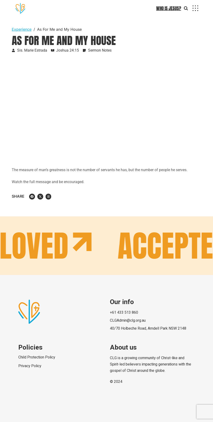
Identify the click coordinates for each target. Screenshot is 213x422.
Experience (21, 29)
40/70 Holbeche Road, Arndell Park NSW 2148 (148, 328)
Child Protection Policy (36, 357)
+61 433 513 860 (124, 312)
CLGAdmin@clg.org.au (128, 320)
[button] (32, 197)
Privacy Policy (29, 366)
